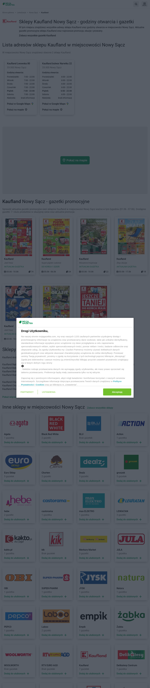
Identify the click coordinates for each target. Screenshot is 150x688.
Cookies (40, 384)
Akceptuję (117, 392)
